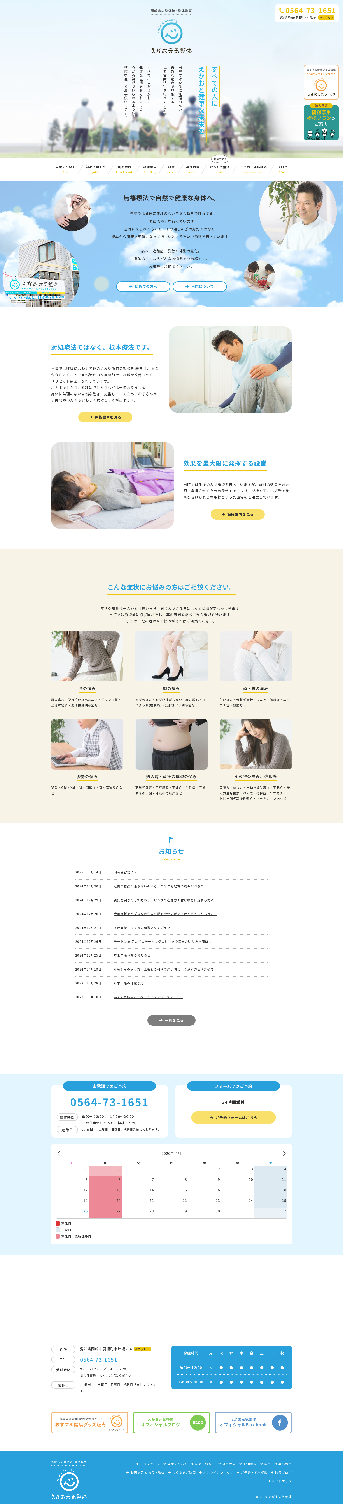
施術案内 (124, 169)
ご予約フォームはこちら (236, 1117)
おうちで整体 (220, 169)
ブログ (282, 169)
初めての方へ (96, 169)
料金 (171, 169)
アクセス (327, 17)
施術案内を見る (108, 417)
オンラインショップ (218, 1472)
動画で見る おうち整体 (148, 1472)
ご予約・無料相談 (253, 169)
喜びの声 (193, 169)
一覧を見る (174, 1020)
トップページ (150, 1464)
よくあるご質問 (184, 1472)
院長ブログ (283, 1472)
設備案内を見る (240, 514)
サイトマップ (282, 1481)
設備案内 (150, 169)
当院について (66, 169)
